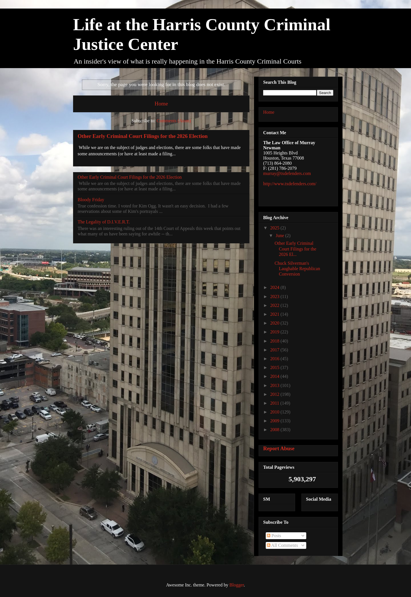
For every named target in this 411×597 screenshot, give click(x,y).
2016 (275, 358)
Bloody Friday (91, 199)
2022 (275, 305)
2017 (275, 349)
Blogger (236, 584)
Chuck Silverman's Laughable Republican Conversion (297, 268)
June (280, 235)
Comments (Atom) (174, 120)
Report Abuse (279, 448)
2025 (275, 227)
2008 (275, 429)
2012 (275, 394)
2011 (275, 403)
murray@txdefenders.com (287, 173)
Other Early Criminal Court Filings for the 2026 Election (142, 136)
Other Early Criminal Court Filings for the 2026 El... (295, 248)
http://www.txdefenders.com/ (289, 183)
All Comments (282, 545)
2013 (275, 385)
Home (161, 104)
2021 (275, 314)
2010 (275, 411)
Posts (274, 535)
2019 (275, 331)
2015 (275, 367)
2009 (275, 420)
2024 (275, 287)
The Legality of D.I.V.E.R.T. (104, 221)
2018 (275, 341)
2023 (275, 296)
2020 (275, 323)
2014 (275, 376)
